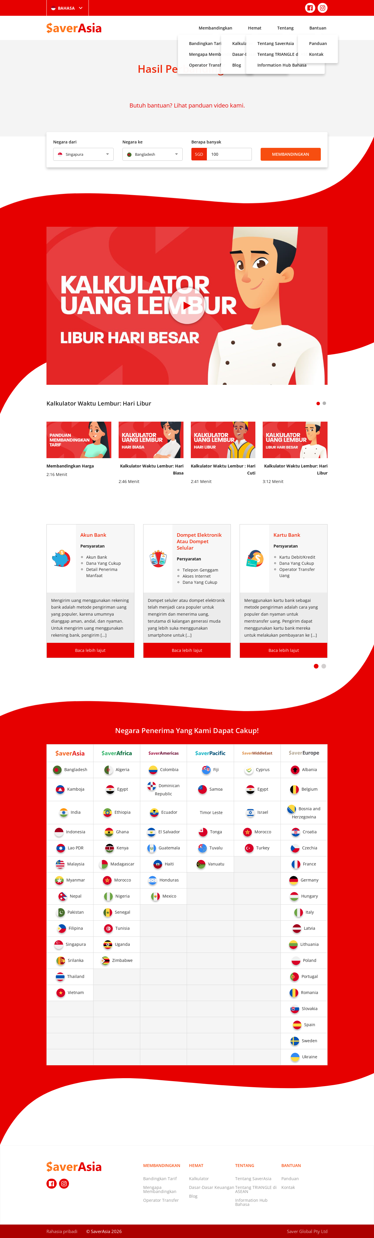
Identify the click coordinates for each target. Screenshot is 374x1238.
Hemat (255, 28)
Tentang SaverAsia (253, 1178)
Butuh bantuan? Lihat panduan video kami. (187, 105)
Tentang (285, 28)
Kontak (288, 1187)
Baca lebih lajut (90, 650)
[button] (316, 666)
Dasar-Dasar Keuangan (211, 1187)
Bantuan (317, 28)
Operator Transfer (161, 1200)
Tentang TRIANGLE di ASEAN (256, 1189)
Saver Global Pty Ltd (307, 1231)
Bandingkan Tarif (160, 1178)
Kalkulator (199, 1178)
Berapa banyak (206, 142)
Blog (193, 1196)
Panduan (290, 1178)
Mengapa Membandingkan (159, 1189)
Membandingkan (215, 28)
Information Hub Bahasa (251, 1202)
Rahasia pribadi (61, 1231)
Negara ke (132, 142)
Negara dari (65, 142)
